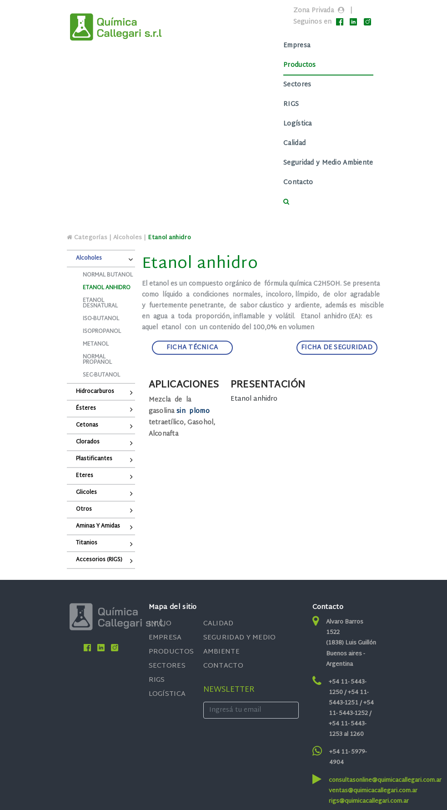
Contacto (298, 182)
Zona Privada (313, 10)
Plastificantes (94, 459)
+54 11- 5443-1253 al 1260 (347, 729)
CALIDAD (218, 624)
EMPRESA (165, 638)
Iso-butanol (101, 319)
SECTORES (167, 666)
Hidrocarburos (95, 392)
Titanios (86, 543)
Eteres (84, 476)
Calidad (294, 143)
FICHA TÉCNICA (192, 347)
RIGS (291, 104)
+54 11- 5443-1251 (348, 698)
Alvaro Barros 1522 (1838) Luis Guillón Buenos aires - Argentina (351, 643)
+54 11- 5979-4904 (348, 757)
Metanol (96, 344)
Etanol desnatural (100, 303)
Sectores (297, 85)
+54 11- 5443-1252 (351, 708)
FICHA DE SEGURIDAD (336, 347)
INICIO (160, 624)
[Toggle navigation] (223, 124)
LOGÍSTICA (167, 694)
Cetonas (87, 425)
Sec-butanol (101, 375)
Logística (297, 124)
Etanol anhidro (107, 288)
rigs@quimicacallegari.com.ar (369, 801)
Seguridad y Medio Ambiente (328, 163)
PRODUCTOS (171, 652)
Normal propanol (97, 359)
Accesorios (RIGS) (99, 560)
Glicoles (86, 493)
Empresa (296, 45)
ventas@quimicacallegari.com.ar (373, 790)
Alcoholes (89, 258)
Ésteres (86, 408)
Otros (84, 509)
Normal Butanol (108, 275)
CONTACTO (223, 666)
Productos (299, 65)
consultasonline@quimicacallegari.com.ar (385, 780)
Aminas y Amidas (98, 526)
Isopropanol (102, 332)
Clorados (88, 442)
